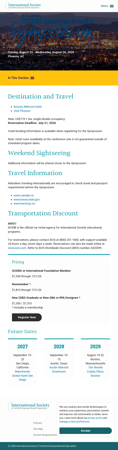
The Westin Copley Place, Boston (95, 371)
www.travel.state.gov (27, 199)
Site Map (38, 428)
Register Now (27, 317)
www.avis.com (17, 248)
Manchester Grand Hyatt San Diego (22, 375)
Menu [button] (107, 6)
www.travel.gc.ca (24, 203)
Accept (85, 430)
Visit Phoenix (22, 111)
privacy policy (95, 417)
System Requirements (45, 434)
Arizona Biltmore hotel (28, 106)
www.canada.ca (23, 195)
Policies (37, 423)
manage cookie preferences (74, 421)
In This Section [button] (21, 78)
